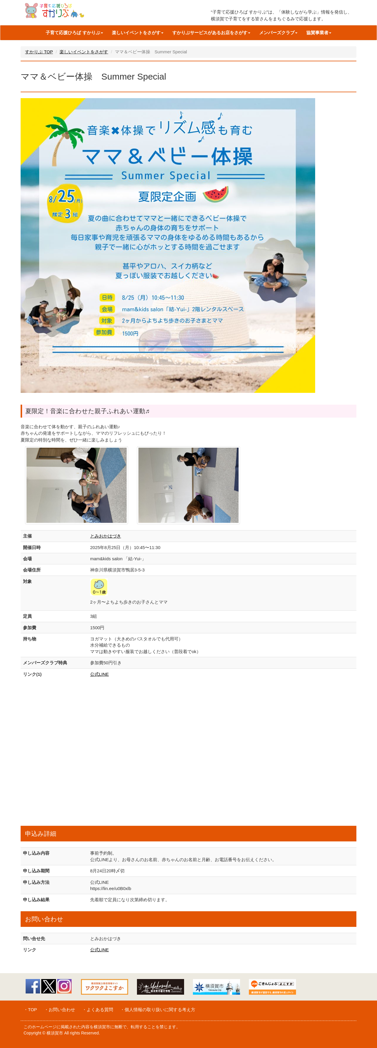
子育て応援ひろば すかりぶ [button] (74, 32)
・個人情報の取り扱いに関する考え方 (157, 1009)
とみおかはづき (105, 535)
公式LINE (99, 674)
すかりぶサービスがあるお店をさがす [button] (211, 32)
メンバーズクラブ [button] (278, 32)
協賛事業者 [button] (318, 32)
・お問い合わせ (59, 1009)
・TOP (30, 1009)
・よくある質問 (97, 1009)
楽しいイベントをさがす (83, 51)
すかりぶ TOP (39, 51)
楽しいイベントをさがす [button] (137, 32)
